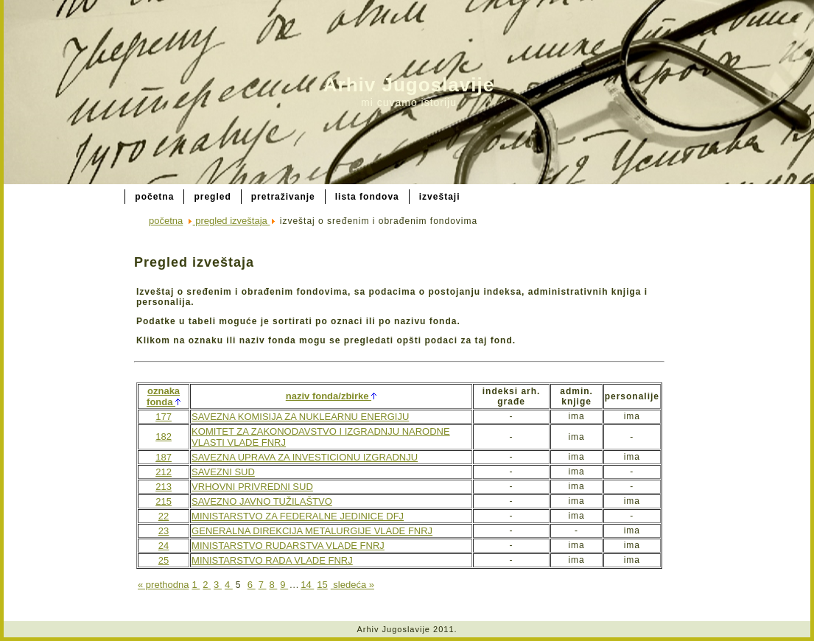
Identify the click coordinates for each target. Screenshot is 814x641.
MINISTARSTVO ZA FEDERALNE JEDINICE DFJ (298, 516)
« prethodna (163, 584)
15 (322, 584)
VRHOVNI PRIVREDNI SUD (252, 486)
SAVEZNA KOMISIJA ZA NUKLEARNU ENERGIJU (300, 416)
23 (163, 530)
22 (163, 516)
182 (163, 436)
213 (163, 486)
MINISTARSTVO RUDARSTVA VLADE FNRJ (288, 545)
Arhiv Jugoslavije (408, 85)
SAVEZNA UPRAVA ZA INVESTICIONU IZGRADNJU (305, 457)
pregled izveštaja (231, 220)
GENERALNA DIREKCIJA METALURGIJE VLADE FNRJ (312, 530)
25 (163, 560)
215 (163, 501)
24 (163, 545)
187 (163, 457)
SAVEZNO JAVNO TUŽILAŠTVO (262, 501)
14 (307, 584)
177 (163, 416)
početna (166, 220)
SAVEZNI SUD (223, 471)
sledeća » (352, 584)
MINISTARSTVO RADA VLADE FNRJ (272, 560)
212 (163, 471)
